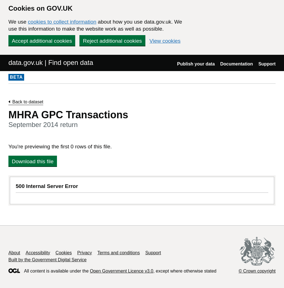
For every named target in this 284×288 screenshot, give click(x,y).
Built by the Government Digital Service (47, 259)
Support (267, 64)
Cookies (64, 252)
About (14, 252)
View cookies (165, 41)
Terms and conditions (118, 252)
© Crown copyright (257, 271)
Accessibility (38, 252)
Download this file (33, 161)
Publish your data (196, 64)
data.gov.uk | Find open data (50, 62)
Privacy (84, 252)
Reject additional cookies (112, 41)
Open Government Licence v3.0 (121, 271)
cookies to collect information (62, 22)
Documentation (236, 64)
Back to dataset (27, 101)
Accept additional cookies (42, 41)
